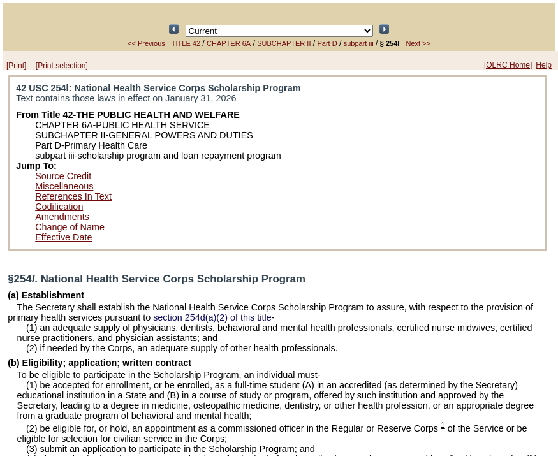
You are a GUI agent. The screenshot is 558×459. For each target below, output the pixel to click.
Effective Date (63, 237)
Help (544, 65)
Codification (59, 206)
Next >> (418, 43)
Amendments (62, 217)
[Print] (16, 65)
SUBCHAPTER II (284, 43)
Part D (327, 43)
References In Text (73, 196)
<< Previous (146, 43)
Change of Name (70, 227)
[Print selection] (62, 65)
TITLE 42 (186, 43)
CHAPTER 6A (229, 43)
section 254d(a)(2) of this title (212, 317)
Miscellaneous (64, 186)
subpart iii (359, 43)
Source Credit (63, 176)
